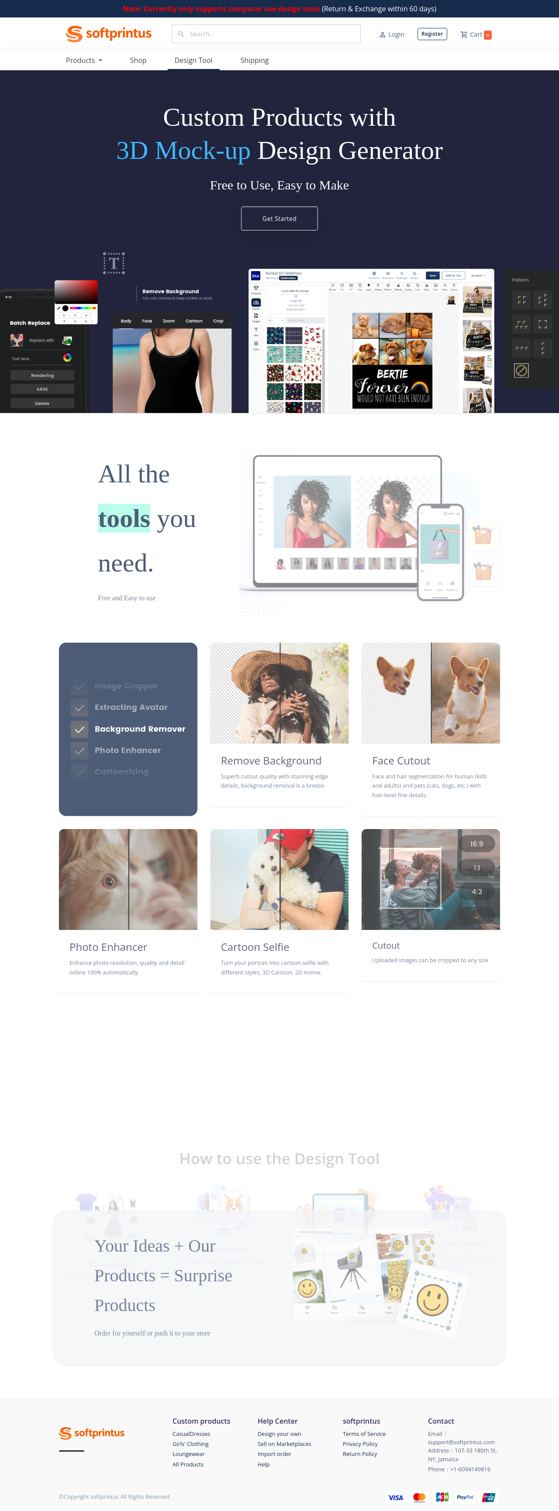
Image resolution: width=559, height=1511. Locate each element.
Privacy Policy (360, 1444)
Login (391, 34)
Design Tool (194, 60)
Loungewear (189, 1454)
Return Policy (360, 1454)
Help (264, 1464)
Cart (476, 35)
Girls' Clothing (191, 1444)
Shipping (255, 60)
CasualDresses (191, 1434)
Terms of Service (364, 1434)
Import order (274, 1454)
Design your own (279, 1434)
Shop (138, 60)
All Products (188, 1464)
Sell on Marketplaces (284, 1444)
